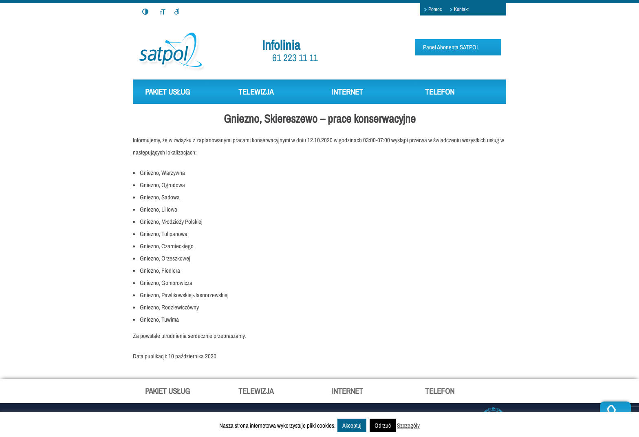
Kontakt (461, 9)
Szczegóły (408, 425)
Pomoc (435, 9)
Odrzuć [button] (383, 425)
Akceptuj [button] (351, 425)
